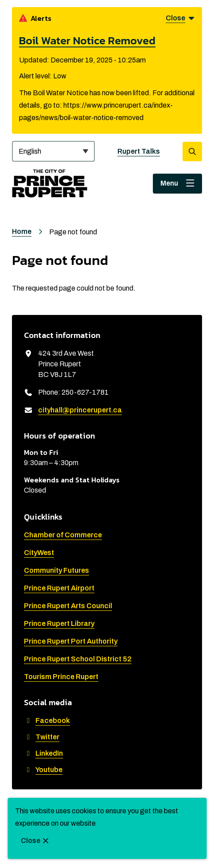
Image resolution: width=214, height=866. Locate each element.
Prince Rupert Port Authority (70, 641)
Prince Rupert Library (59, 623)
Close (30, 840)
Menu (169, 183)
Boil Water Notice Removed (87, 40)
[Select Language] (53, 151)
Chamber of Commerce (63, 535)
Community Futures (56, 570)
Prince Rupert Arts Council (68, 606)
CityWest (39, 552)
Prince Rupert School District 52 (78, 659)
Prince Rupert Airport (59, 588)
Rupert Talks (138, 151)
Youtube (43, 769)
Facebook (47, 720)
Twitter (41, 737)
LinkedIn (43, 753)
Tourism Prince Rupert (61, 676)
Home (21, 231)
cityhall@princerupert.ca (80, 410)
